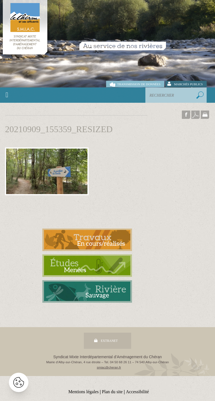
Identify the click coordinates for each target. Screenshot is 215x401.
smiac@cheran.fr (109, 367)
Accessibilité (137, 391)
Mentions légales (83, 391)
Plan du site (112, 391)
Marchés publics (188, 84)
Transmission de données (138, 84)
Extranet (109, 340)
